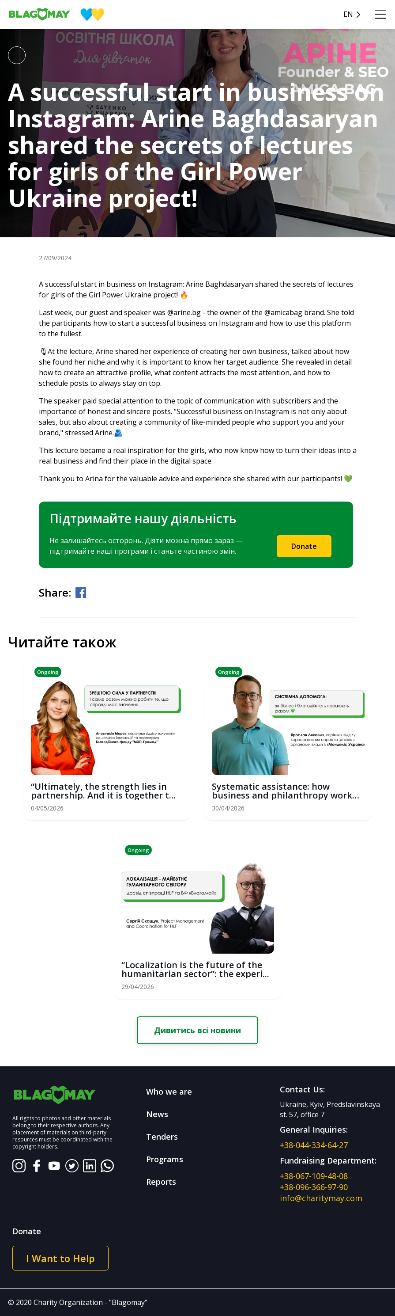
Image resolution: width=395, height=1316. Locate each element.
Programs (164, 1159)
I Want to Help (60, 1258)
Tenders (162, 1136)
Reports (161, 1181)
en (348, 14)
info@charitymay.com (321, 1198)
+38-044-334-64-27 (314, 1145)
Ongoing (48, 672)
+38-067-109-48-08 (314, 1176)
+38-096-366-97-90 (314, 1187)
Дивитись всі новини (197, 1030)
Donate (304, 546)
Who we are (169, 1091)
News (157, 1114)
